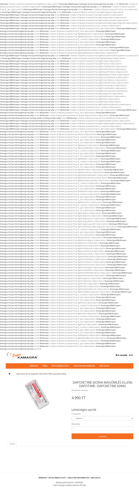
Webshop (34, 366)
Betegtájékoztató (60, 366)
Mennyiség (76, 424)
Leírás (12, 444)
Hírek (44, 366)
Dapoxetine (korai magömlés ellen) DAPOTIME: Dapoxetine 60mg (41, 374)
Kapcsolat (104, 366)
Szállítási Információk (84, 366)
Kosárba (102, 436)
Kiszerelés (77, 414)
